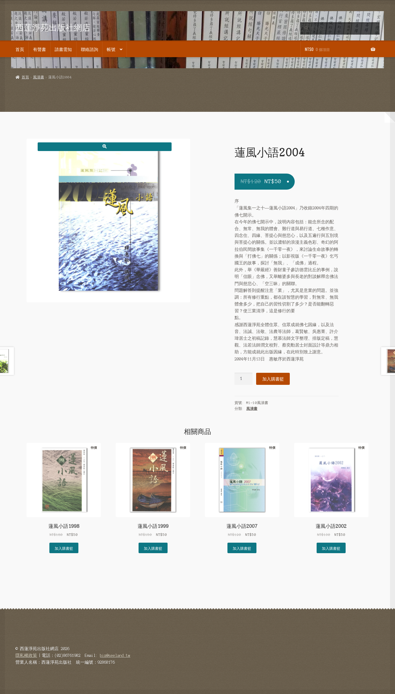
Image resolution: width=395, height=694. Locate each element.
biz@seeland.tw (115, 656)
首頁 (19, 49)
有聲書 (39, 49)
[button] (104, 146)
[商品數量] (243, 379)
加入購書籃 (273, 379)
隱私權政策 (26, 656)
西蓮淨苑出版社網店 (52, 27)
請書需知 (63, 49)
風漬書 (38, 77)
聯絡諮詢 (89, 49)
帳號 (111, 49)
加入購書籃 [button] (64, 548)
